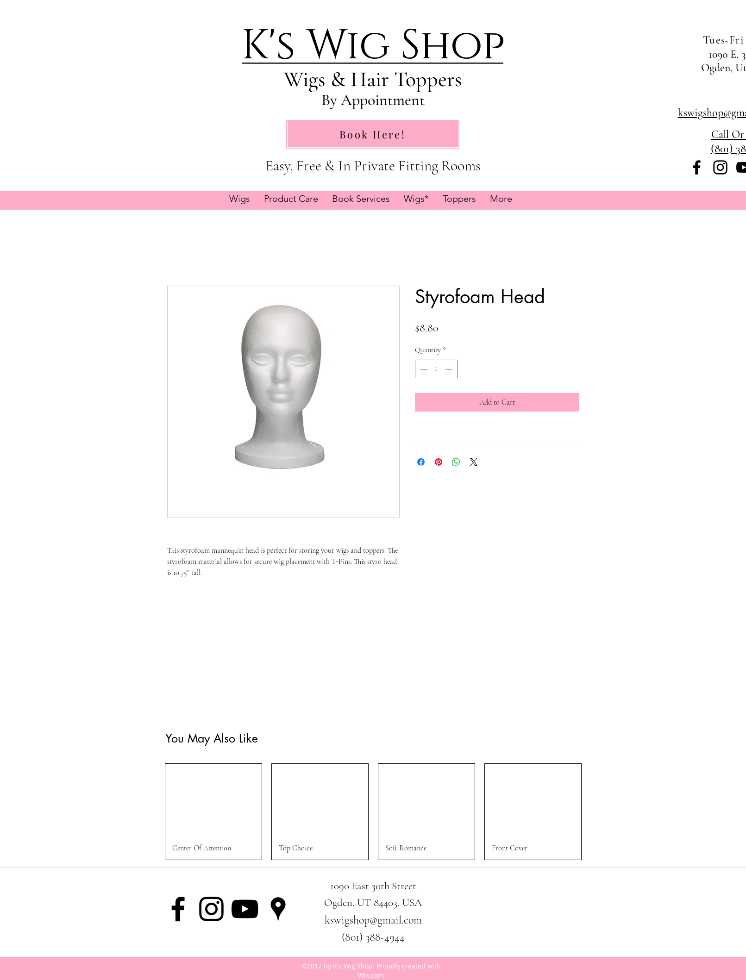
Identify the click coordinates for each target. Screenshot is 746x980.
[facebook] (696, 167)
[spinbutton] (436, 369)
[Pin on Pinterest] (438, 462)
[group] (373, 811)
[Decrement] (422, 369)
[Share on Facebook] (420, 462)
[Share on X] (473, 462)
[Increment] (449, 369)
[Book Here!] (373, 134)
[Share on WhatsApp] (456, 462)
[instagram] (720, 167)
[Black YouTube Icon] (244, 909)
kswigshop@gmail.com (373, 920)
